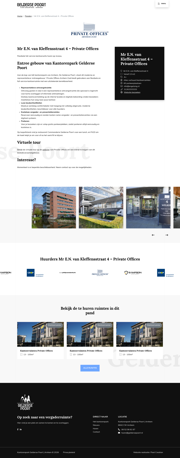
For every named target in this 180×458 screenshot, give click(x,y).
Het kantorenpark (100, 422)
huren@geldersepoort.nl (132, 433)
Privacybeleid (69, 453)
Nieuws (96, 425)
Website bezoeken (132, 92)
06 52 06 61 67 (128, 430)
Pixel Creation (157, 453)
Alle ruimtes (90, 368)
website (46, 150)
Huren (95, 429)
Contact (96, 432)
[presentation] (153, 235)
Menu (162, 3)
